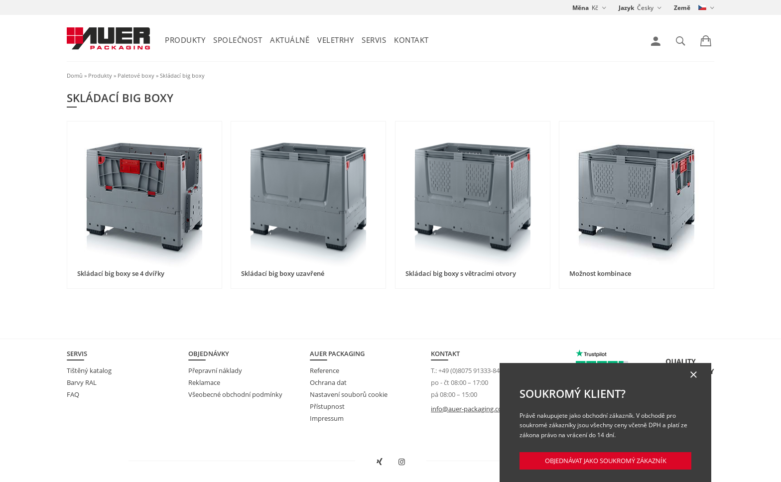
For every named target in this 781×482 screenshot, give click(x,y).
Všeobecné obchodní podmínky (235, 394)
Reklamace (204, 382)
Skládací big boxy (182, 75)
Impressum (327, 418)
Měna (580, 7)
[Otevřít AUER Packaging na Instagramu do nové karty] (401, 462)
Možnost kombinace (600, 273)
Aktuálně (289, 40)
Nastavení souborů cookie (349, 394)
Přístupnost (327, 406)
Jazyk (626, 7)
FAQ (73, 394)
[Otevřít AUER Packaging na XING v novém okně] (379, 462)
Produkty (185, 40)
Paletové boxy (136, 75)
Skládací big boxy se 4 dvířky (120, 273)
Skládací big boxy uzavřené (282, 273)
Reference (324, 370)
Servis (374, 40)
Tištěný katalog (89, 370)
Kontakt (411, 40)
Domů (75, 75)
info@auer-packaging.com (469, 408)
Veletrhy (335, 40)
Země (682, 7)
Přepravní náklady (215, 370)
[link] (655, 41)
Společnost (237, 40)
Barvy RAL (82, 382)
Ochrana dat (328, 382)
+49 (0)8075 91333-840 (470, 370)
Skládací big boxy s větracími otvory (460, 273)
